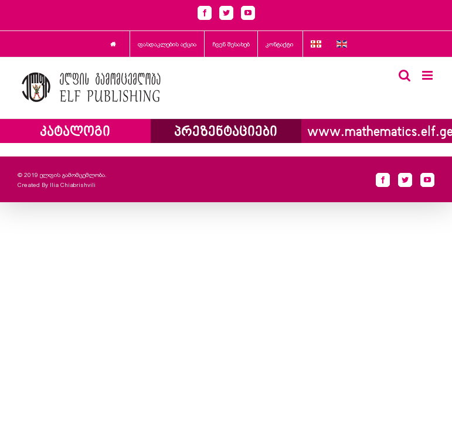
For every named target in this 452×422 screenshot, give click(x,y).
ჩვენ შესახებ (231, 44)
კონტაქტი (279, 44)
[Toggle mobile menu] (428, 75)
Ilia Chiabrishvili (73, 185)
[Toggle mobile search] (404, 75)
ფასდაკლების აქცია (167, 44)
